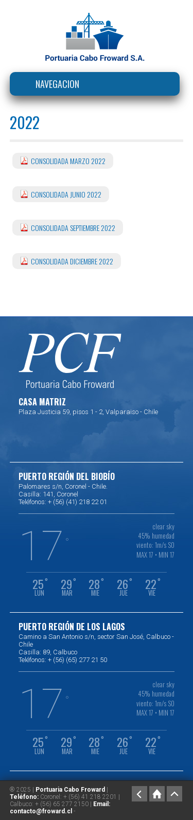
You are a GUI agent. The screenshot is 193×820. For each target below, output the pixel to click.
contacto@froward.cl (41, 811)
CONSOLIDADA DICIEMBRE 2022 (72, 261)
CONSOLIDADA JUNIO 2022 (66, 194)
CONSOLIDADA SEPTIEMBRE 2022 (73, 227)
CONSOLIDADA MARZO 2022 (68, 160)
